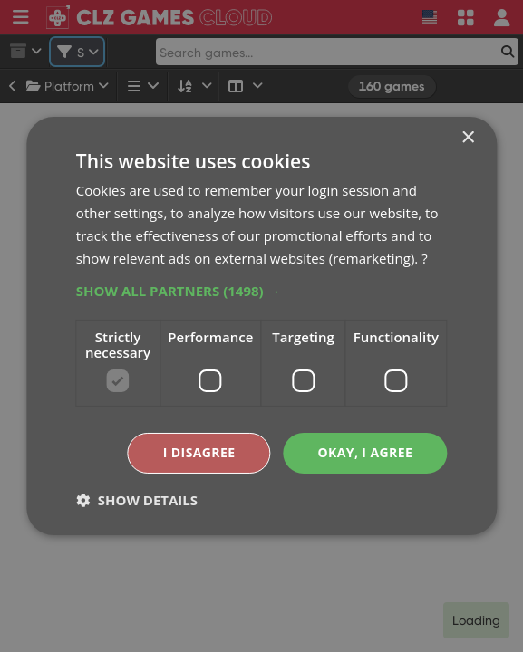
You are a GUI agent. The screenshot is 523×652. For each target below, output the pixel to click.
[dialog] (261, 326)
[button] (261, 291)
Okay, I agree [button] (364, 452)
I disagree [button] (199, 452)
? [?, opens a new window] (424, 258)
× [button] (467, 138)
